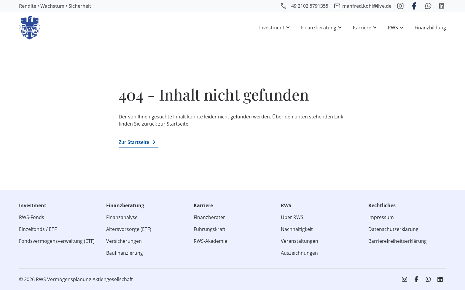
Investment (275, 27)
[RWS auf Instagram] (401, 5)
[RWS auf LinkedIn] (442, 6)
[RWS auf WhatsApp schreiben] (429, 5)
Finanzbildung (430, 27)
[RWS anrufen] (304, 6)
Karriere (365, 27)
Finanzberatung (322, 27)
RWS (396, 27)
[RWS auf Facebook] (415, 5)
